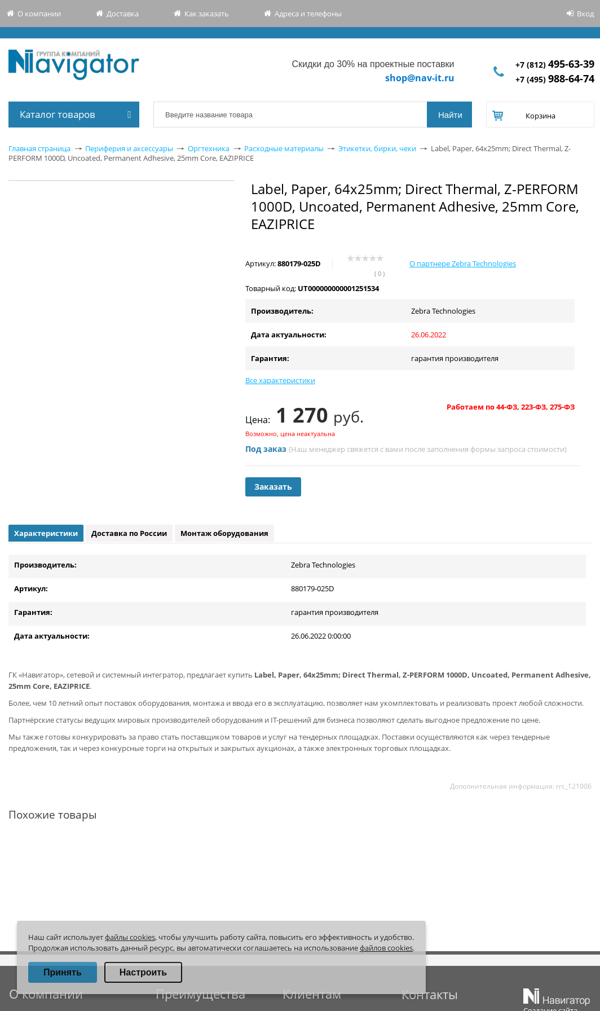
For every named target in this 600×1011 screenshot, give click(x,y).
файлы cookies (130, 937)
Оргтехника (209, 148)
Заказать (273, 486)
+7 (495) (554, 79)
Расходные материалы (284, 148)
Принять (62, 972)
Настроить (143, 972)
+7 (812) (554, 64)
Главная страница (39, 148)
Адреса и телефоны (308, 13)
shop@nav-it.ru (420, 78)
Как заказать (206, 13)
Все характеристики (280, 380)
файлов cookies (386, 948)
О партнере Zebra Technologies (462, 263)
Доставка (123, 13)
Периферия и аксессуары (129, 148)
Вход (585, 13)
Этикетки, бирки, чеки (377, 148)
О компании (39, 13)
